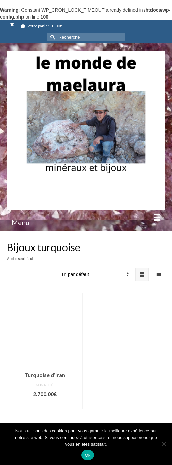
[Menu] (86, 222)
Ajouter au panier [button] (45, 404)
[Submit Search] (52, 37)
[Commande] (95, 274)
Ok (87, 455)
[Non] (163, 443)
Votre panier (41, 25)
